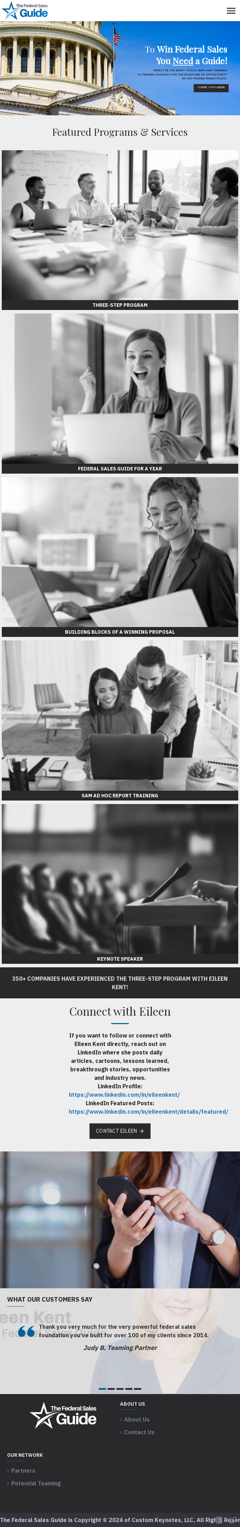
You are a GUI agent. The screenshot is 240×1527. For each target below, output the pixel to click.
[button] (102, 1389)
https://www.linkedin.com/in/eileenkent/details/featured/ (148, 1111)
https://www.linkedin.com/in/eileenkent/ (124, 1094)
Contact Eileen (116, 1131)
